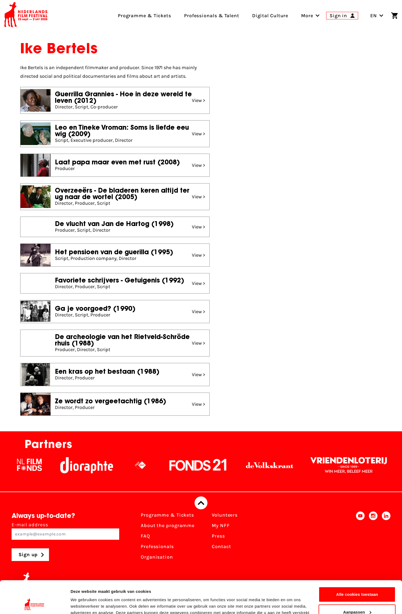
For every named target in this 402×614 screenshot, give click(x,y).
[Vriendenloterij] (353, 465)
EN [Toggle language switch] (376, 16)
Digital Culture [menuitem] (270, 15)
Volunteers (225, 515)
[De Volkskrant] (273, 465)
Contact (221, 546)
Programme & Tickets (167, 515)
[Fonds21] (202, 465)
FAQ (145, 536)
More (307, 15)
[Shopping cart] (394, 15)
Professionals (157, 546)
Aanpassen (357, 581)
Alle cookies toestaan (357, 564)
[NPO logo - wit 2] (144, 465)
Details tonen (83, 603)
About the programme (168, 525)
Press (218, 536)
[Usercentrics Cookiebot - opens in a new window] (34, 603)
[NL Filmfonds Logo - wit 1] (33, 465)
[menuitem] (307, 15)
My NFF (221, 525)
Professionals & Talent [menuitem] (211, 15)
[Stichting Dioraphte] (90, 465)
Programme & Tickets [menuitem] (144, 15)
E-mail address (65, 531)
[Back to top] (201, 502)
